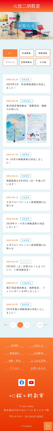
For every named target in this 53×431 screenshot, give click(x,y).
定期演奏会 (26, 62)
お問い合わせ (38, 368)
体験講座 (42, 53)
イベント (10, 62)
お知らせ (38, 345)
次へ (46, 325)
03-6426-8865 (34, 416)
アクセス (15, 368)
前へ (6, 325)
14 (40, 325)
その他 (43, 62)
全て (10, 53)
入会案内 (38, 353)
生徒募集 (26, 53)
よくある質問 (38, 361)
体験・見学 (15, 361)
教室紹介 (15, 353)
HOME (14, 345)
